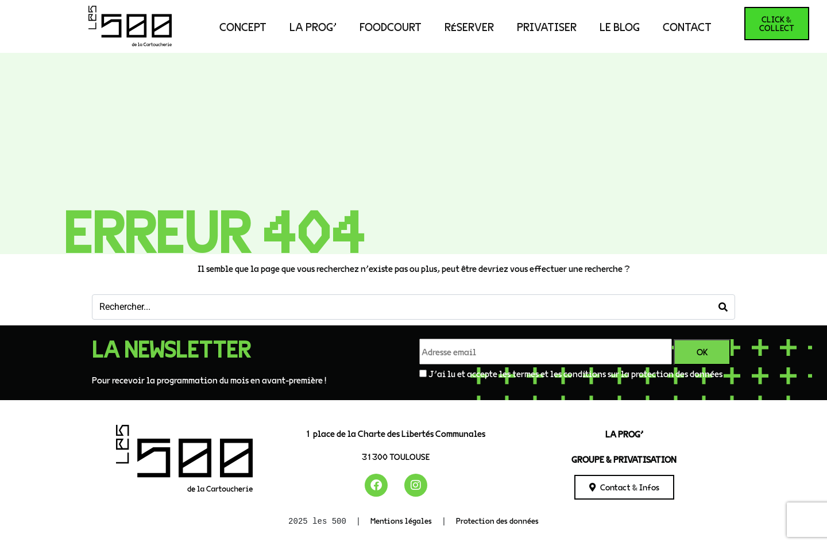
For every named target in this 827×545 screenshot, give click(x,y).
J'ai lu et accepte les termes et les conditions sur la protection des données (575, 373)
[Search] (723, 307)
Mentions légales (401, 520)
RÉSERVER (469, 26)
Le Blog (620, 26)
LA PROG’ (313, 26)
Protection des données (497, 520)
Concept (242, 26)
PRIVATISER (547, 26)
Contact (687, 26)
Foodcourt (391, 26)
